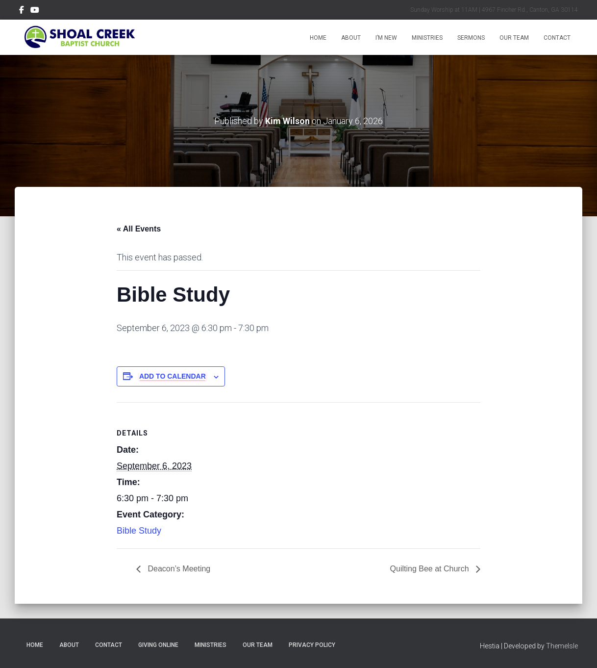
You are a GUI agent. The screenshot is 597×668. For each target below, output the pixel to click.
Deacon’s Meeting (178, 569)
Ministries (427, 37)
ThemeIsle (562, 646)
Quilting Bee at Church (430, 569)
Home (318, 37)
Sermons (471, 37)
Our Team (514, 37)
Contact (557, 37)
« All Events (139, 229)
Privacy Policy (312, 645)
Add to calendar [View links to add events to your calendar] (172, 376)
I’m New (386, 37)
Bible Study (139, 531)
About (351, 37)
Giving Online (158, 645)
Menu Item (21, 11)
